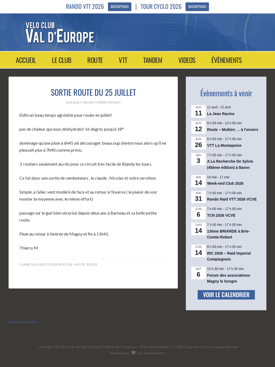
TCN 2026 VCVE (221, 215)
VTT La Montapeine (224, 145)
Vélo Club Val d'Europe (133, 32)
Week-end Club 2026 (225, 183)
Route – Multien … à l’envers (232, 129)
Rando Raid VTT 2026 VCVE (232, 199)
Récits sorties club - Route (63, 264)
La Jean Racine (220, 114)
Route (92, 264)
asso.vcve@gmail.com (220, 346)
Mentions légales (23, 321)
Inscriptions (120, 6)
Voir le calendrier (226, 294)
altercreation (154, 353)
